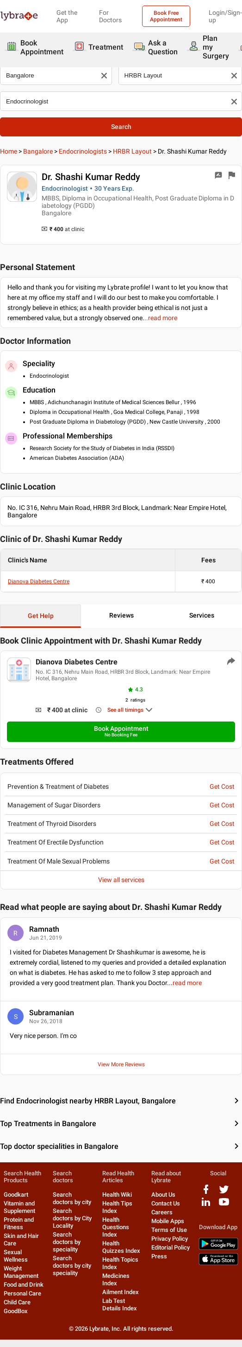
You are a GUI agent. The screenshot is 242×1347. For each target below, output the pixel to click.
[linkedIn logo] (205, 1205)
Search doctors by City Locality (72, 1218)
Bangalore (38, 151)
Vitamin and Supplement (19, 1207)
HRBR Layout (132, 151)
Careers (162, 1212)
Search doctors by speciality (67, 1242)
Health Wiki (117, 1194)
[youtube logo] (224, 1205)
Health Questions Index (115, 1227)
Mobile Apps (167, 1221)
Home (8, 151)
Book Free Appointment (166, 16)
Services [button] (201, 615)
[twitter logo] (224, 1192)
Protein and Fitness (19, 1223)
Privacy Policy (169, 1238)
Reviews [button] (121, 615)
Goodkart (16, 1194)
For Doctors (110, 16)
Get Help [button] (41, 615)
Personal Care (22, 1293)
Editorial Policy (170, 1247)
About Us (163, 1194)
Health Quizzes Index (121, 1247)
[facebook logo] (205, 1192)
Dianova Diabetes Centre (38, 581)
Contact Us (165, 1203)
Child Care (17, 1302)
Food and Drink (23, 1284)
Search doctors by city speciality (72, 1265)
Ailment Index (120, 1292)
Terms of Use (169, 1229)
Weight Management (21, 1272)
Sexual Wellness (16, 1256)
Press (159, 1256)
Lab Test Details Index (119, 1304)
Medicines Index (116, 1279)
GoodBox (16, 1311)
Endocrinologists (83, 151)
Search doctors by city (72, 1198)
